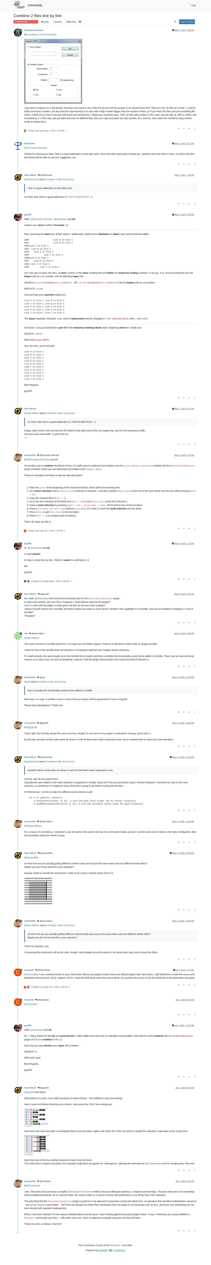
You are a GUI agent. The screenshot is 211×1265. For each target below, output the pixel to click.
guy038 (27, 214)
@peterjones (60, 219)
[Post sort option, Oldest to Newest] (175, 21)
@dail (27, 605)
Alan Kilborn (30, 175)
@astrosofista (35, 548)
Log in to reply (187, 22)
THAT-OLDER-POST (78, 197)
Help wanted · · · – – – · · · (25, 22)
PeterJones (29, 143)
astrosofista (30, 455)
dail (26, 633)
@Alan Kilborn (36, 633)
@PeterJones (45, 175)
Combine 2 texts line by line (43, 34)
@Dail (37, 1039)
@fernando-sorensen (42, 219)
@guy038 (43, 594)
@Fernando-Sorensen (35, 148)
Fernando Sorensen (33, 30)
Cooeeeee (29, 970)
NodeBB (103, 1250)
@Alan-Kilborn (31, 413)
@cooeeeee (37, 1029)
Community (35, 5)
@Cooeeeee (42, 1000)
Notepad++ (116, 1245)
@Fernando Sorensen (48, 455)
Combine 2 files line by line (60, 179)
